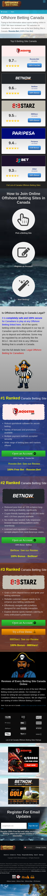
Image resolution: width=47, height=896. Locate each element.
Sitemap (41, 855)
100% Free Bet (34, 65)
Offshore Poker (20, 881)
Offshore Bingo (28, 881)
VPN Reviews (36, 881)
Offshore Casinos (11, 881)
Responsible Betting (27, 855)
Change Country (41, 847)
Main (12, 12)
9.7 (11, 60)
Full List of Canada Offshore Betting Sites (24, 185)
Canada (5, 12)
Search (36, 855)
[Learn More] (28, 836)
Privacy (19, 855)
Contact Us (13, 855)
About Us (6, 855)
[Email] (14, 826)
